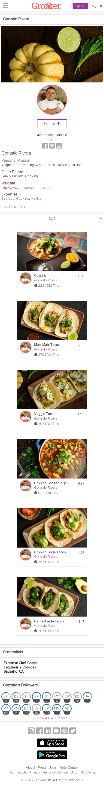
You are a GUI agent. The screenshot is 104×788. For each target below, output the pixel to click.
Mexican (37, 198)
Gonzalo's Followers (20, 685)
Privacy (34, 772)
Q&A (52, 218)
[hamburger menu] (4, 5)
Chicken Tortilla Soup (50, 483)
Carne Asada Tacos (49, 621)
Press (42, 767)
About (30, 767)
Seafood (8, 198)
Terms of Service (55, 772)
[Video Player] (52, 54)
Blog (74, 772)
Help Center (68, 767)
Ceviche (40, 275)
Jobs (53, 767)
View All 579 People (52, 718)
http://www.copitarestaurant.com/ (25, 188)
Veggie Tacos (44, 414)
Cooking (22, 198)
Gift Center (88, 772)
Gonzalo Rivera (45, 280)
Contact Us (18, 772)
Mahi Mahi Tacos (47, 345)
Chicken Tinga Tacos (50, 552)
